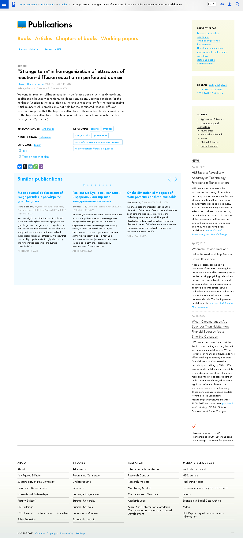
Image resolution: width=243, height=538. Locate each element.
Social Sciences (209, 146)
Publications (50, 24)
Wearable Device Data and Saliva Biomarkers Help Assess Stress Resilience (212, 254)
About (22, 462)
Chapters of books (76, 38)
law (221, 48)
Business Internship (84, 519)
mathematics (220, 52)
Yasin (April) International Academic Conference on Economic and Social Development (150, 510)
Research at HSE (53, 49)
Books (24, 38)
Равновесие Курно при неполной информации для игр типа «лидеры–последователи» (97, 197)
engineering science (208, 40)
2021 (219, 89)
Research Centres (138, 475)
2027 (211, 84)
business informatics (208, 33)
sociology (202, 56)
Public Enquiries (26, 519)
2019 (206, 93)
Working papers (119, 38)
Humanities (207, 130)
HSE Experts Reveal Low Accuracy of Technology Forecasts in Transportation (210, 177)
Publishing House (193, 481)
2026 (217, 84)
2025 (224, 84)
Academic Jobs (136, 500)
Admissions (79, 469)
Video (186, 507)
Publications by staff (195, 469)
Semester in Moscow (85, 513)
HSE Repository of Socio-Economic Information (204, 514)
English (37, 144)
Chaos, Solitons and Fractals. (31, 84)
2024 (200, 89)
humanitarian (204, 44)
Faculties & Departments (32, 488)
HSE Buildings (25, 507)
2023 (206, 89)
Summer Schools (83, 507)
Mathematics (48, 128)
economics (203, 36)
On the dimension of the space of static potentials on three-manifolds (151, 195)
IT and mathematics (208, 48)
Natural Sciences (210, 142)
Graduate (78, 488)
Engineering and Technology (208, 124)
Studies (79, 462)
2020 (200, 93)
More (220, 93)
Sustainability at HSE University (35, 481)
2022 (213, 89)
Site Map (80, 533)
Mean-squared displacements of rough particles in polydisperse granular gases (40, 197)
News (196, 161)
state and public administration (206, 61)
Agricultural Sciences (212, 119)
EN (214, 4)
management (204, 52)
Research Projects (138, 481)
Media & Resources (198, 462)
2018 (213, 93)
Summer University (84, 500)
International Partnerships (32, 494)
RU (209, 4)
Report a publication (29, 49)
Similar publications (39, 178)
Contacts (40, 533)
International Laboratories (143, 469)
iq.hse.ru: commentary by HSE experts (205, 488)
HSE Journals (190, 475)
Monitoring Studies (139, 488)
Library (187, 494)
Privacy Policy (66, 533)
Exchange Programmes (86, 494)
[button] (84, 185)
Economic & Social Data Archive (202, 500)
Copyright (52, 533)
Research (136, 462)
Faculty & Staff (26, 500)
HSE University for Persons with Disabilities (42, 513)
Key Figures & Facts (28, 475)
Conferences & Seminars (143, 494)
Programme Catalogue (86, 475)
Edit (232, 532)
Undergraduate (82, 481)
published (227, 403)
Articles (43, 38)
